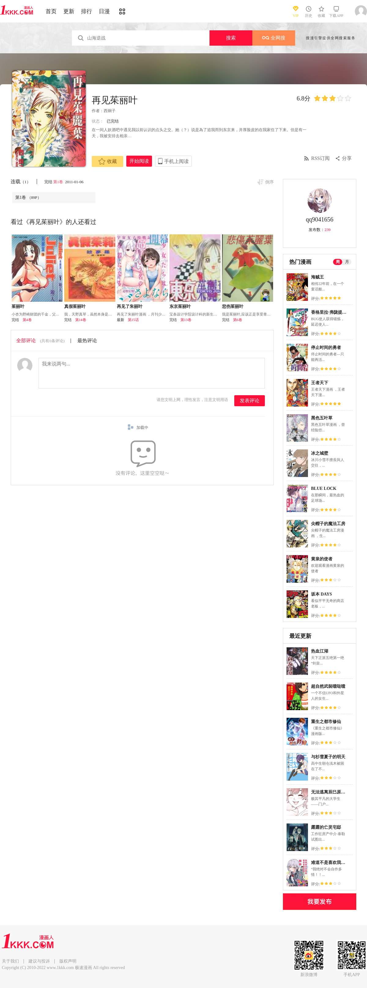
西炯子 (110, 110)
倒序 (269, 182)
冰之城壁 (319, 453)
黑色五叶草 (321, 418)
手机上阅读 (176, 161)
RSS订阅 (320, 158)
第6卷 (237, 320)
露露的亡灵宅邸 (326, 827)
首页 (51, 11)
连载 (21, 181)
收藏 (107, 161)
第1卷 (58, 182)
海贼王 (317, 277)
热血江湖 (319, 651)
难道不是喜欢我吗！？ (332, 862)
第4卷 (27, 320)
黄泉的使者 (321, 559)
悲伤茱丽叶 (232, 306)
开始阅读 (139, 161)
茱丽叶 (18, 306)
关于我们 (10, 961)
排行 (86, 11)
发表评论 (249, 400)
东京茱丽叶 (180, 306)
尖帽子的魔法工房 (328, 523)
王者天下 (319, 382)
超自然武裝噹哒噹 (328, 686)
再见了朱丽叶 (130, 306)
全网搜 (273, 37)
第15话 (133, 320)
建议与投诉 (39, 961)
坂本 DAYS (321, 594)
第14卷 (80, 320)
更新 (68, 11)
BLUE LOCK (323, 488)
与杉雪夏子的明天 (328, 757)
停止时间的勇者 (326, 347)
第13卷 (185, 320)
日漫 (104, 11)
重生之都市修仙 (326, 721)
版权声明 (67, 961)
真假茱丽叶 (75, 306)
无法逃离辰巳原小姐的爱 (334, 792)
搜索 (231, 37)
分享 (347, 158)
